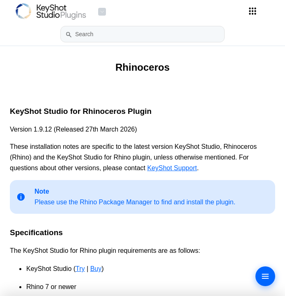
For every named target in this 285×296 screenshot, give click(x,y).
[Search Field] (142, 34)
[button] (69, 34)
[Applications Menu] (252, 11)
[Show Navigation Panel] (273, 11)
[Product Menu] (102, 12)
